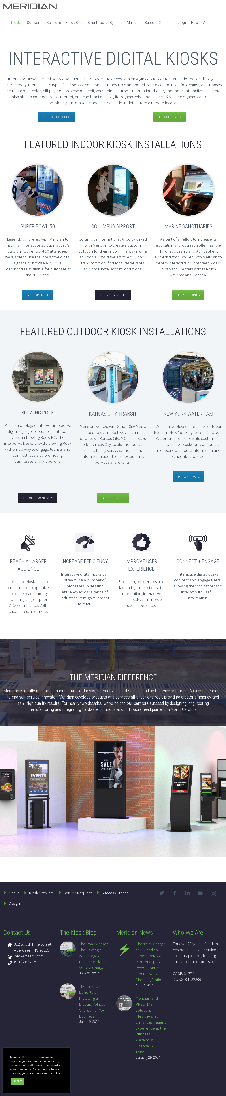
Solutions (54, 23)
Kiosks (16, 23)
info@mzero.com (29, 956)
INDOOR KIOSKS (113, 295)
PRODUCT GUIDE (56, 117)
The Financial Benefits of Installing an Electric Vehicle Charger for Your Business (93, 1001)
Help (194, 23)
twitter (161, 893)
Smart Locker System (105, 23)
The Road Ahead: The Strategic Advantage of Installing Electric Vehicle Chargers (94, 955)
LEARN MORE (37, 295)
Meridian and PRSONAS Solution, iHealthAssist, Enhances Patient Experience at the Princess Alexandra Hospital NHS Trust (151, 1024)
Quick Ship (74, 23)
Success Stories (157, 23)
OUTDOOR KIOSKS (38, 498)
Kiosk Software (41, 892)
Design (180, 23)
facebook (174, 893)
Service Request (78, 892)
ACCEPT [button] (18, 1081)
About (208, 23)
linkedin (188, 893)
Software (34, 23)
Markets (133, 23)
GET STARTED (169, 117)
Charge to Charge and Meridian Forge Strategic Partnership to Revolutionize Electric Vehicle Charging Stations (150, 961)
